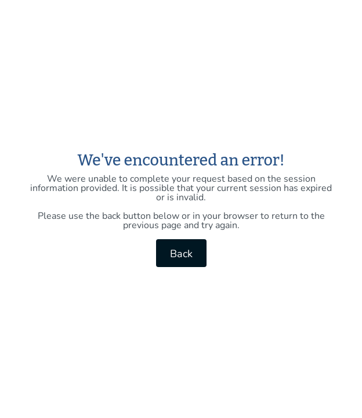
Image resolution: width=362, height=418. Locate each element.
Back (181, 254)
